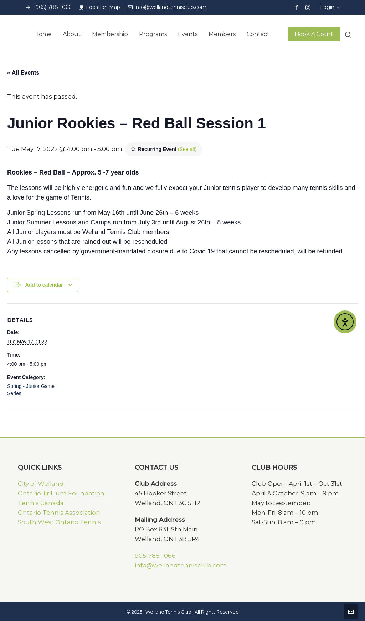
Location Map (99, 7)
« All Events (23, 73)
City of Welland (41, 483)
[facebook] (298, 7)
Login (330, 7)
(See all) (187, 149)
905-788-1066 (155, 555)
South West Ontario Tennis (59, 522)
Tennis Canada (41, 502)
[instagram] (309, 7)
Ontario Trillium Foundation (61, 493)
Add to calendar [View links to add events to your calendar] (44, 285)
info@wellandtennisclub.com (167, 7)
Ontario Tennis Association (59, 512)
